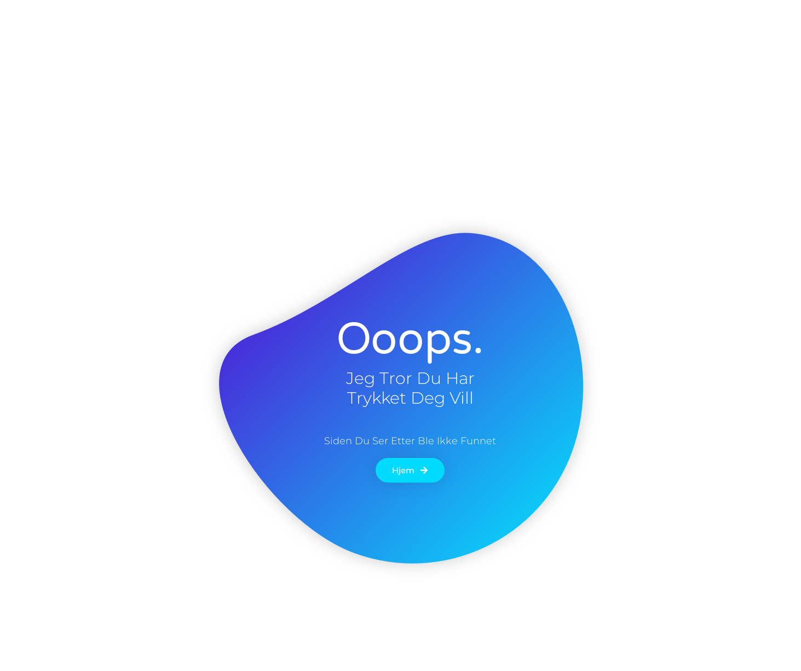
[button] (697, 27)
